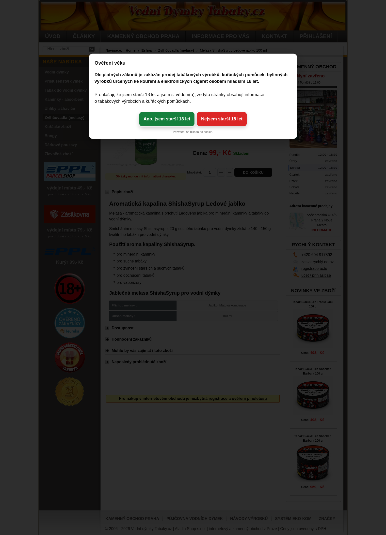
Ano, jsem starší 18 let (167, 118)
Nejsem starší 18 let (221, 118)
